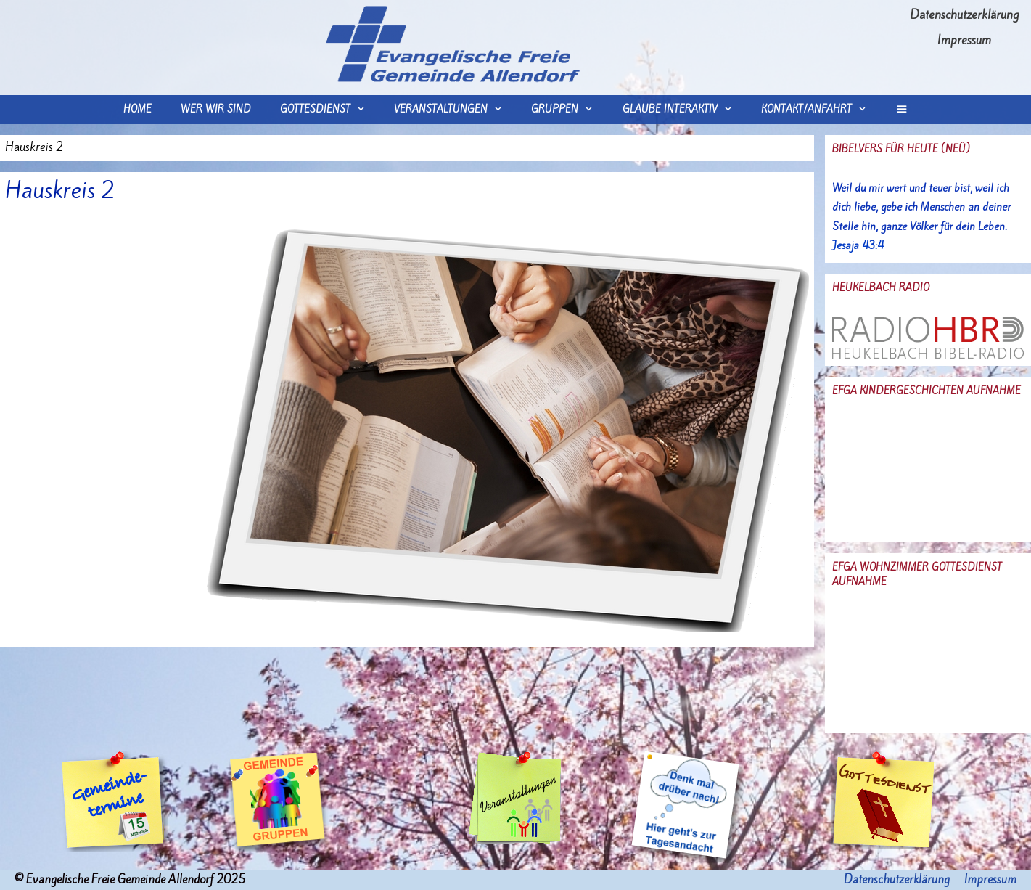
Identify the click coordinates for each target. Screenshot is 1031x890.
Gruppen (569, 109)
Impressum (964, 40)
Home (137, 109)
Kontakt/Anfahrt (821, 109)
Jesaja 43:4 (858, 245)
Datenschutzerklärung (964, 14)
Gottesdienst (329, 109)
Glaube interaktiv (685, 109)
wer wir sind (216, 109)
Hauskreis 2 (60, 190)
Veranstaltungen (455, 109)
